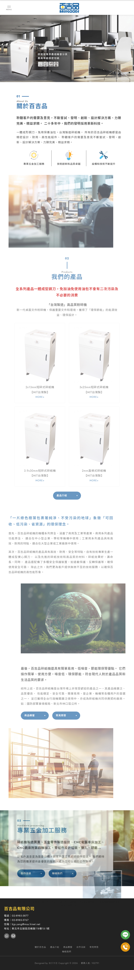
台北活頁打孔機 (54, 902)
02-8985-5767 (20, 920)
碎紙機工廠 (20, 902)
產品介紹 (62, 491)
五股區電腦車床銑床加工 (109, 902)
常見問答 (70, 715)
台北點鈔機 (70, 902)
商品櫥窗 (39, 715)
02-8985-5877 (20, 915)
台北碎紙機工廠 (36, 902)
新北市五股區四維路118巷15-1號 (31, 928)
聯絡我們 (48, 873)
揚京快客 (53, 963)
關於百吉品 (40, 947)
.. (79, 963)
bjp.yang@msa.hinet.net (26, 924)
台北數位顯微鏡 (87, 902)
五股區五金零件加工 (69, 905)
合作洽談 (16, 873)
